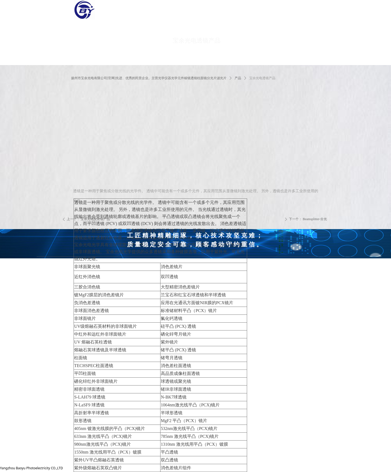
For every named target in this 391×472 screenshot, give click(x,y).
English (371, 15)
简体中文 (372, 5)
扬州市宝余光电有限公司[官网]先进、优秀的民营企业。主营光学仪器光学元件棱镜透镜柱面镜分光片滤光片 (148, 78)
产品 (238, 78)
